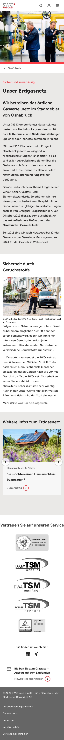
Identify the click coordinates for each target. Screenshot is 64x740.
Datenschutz (10, 713)
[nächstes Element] (58, 462)
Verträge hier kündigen (15, 734)
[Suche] (41, 5)
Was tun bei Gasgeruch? (33, 403)
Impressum (9, 720)
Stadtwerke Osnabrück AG (17, 697)
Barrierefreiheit (11, 727)
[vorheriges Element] (5, 462)
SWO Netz (12, 68)
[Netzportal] (49, 5)
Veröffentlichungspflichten (18, 706)
